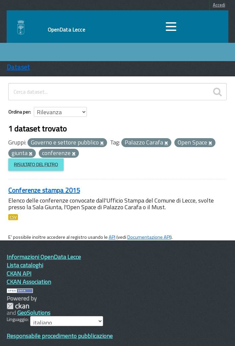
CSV (13, 217)
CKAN (18, 306)
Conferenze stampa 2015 (44, 190)
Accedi (219, 5)
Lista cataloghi (25, 265)
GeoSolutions (33, 312)
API (112, 237)
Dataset (18, 67)
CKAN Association (29, 281)
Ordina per (19, 111)
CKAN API (19, 273)
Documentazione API (148, 237)
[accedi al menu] (171, 26)
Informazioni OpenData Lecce (44, 256)
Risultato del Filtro (36, 164)
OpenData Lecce (66, 29)
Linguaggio (17, 319)
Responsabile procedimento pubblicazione (60, 335)
